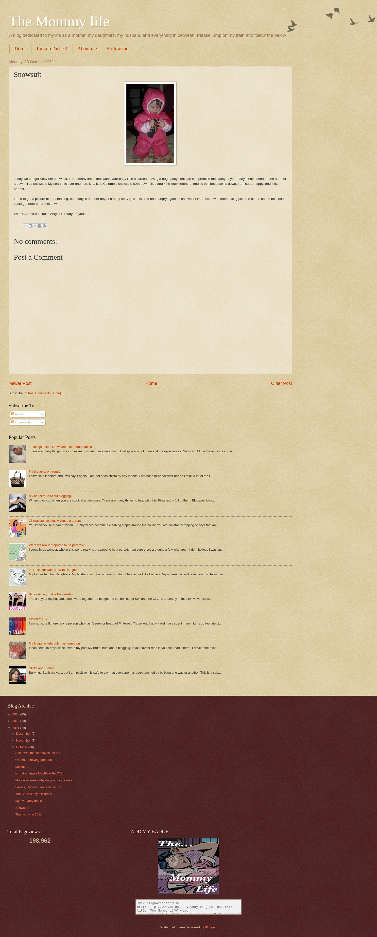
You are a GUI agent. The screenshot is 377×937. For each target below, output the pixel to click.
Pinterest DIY (38, 619)
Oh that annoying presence (34, 760)
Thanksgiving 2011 (28, 814)
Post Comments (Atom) (44, 393)
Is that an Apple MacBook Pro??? (38, 773)
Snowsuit (21, 808)
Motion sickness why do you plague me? (43, 780)
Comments (21, 422)
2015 (16, 714)
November (24, 740)
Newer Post (20, 383)
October (22, 747)
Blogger (210, 927)
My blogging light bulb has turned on (54, 643)
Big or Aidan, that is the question (51, 594)
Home (21, 48)
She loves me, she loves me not (37, 753)
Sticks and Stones (41, 668)
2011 (16, 728)
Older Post (281, 383)
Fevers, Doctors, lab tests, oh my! (39, 787)
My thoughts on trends (44, 471)
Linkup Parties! (52, 48)
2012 (16, 721)
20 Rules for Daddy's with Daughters (54, 570)
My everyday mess (28, 801)
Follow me (117, 48)
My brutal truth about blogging (50, 496)
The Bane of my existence (33, 794)
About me (87, 48)
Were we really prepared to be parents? (57, 545)
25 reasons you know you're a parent (55, 520)
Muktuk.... (22, 767)
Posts (17, 414)
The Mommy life (59, 21)
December (24, 733)
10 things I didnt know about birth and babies (60, 447)
